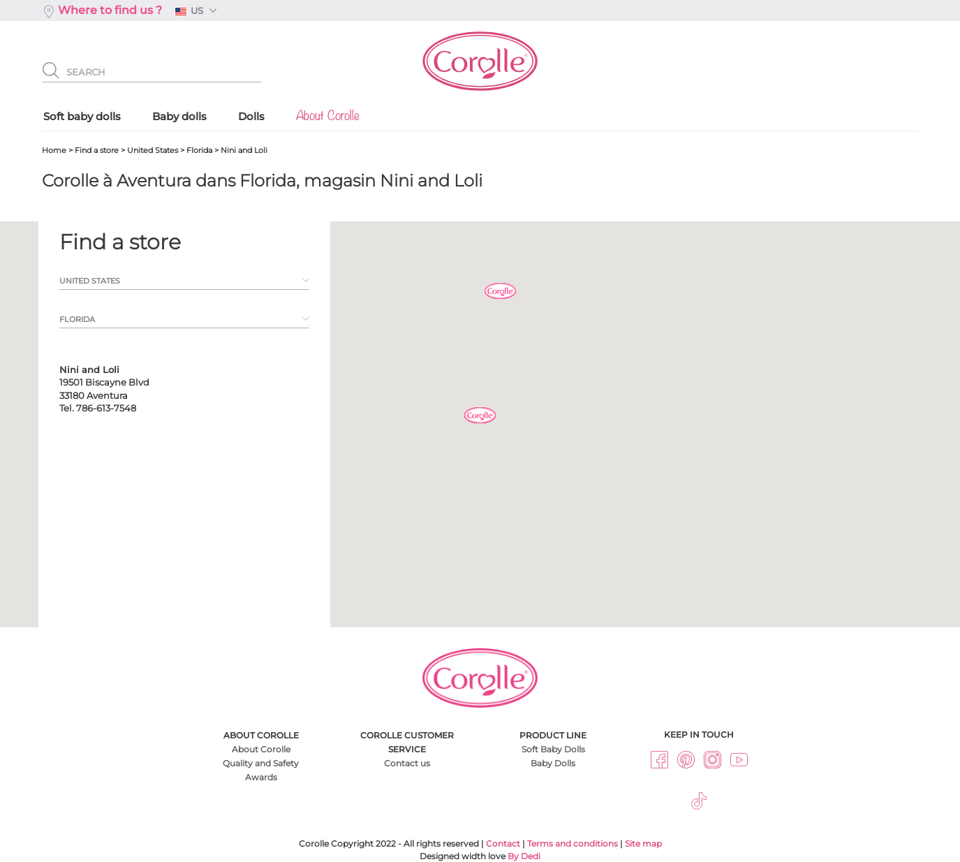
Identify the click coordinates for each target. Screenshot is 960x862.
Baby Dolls (553, 763)
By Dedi (524, 856)
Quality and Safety (261, 763)
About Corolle (261, 749)
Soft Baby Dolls (553, 749)
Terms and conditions (572, 843)
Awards (261, 777)
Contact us (407, 763)
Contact (503, 843)
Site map (643, 843)
